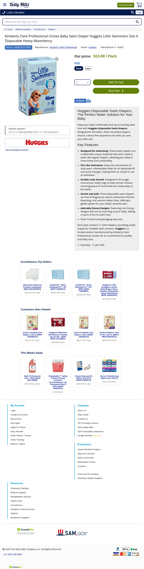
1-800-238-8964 (25, 132)
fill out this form (51, 132)
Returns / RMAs (18, 444)
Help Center (83, 415)
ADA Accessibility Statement (90, 431)
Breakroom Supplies (20, 517)
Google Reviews (85, 435)
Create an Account (19, 415)
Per (77, 63)
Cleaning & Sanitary (20, 488)
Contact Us (83, 419)
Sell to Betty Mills (85, 427)
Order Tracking (17, 440)
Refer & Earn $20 (86, 458)
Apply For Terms (18, 427)
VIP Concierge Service (88, 423)
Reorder (126, 5)
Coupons (82, 466)
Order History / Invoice (21, 435)
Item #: (9, 47)
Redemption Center (86, 462)
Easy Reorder (17, 431)
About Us (82, 410)
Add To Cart (116, 82)
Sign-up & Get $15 (86, 453)
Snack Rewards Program (89, 449)
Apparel (14, 513)
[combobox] (82, 82)
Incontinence (16, 505)
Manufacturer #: (108, 47)
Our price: (82, 56)
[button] (132, 12)
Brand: (84, 47)
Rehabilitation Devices (21, 497)
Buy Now (116, 91)
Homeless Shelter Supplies (90, 478)
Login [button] (139, 12)
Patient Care (16, 501)
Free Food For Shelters (88, 474)
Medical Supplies (18, 492)
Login (13, 410)
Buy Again (15, 423)
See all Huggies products (16, 150)
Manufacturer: (42, 47)
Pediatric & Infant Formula (22, 509)
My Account (16, 419)
